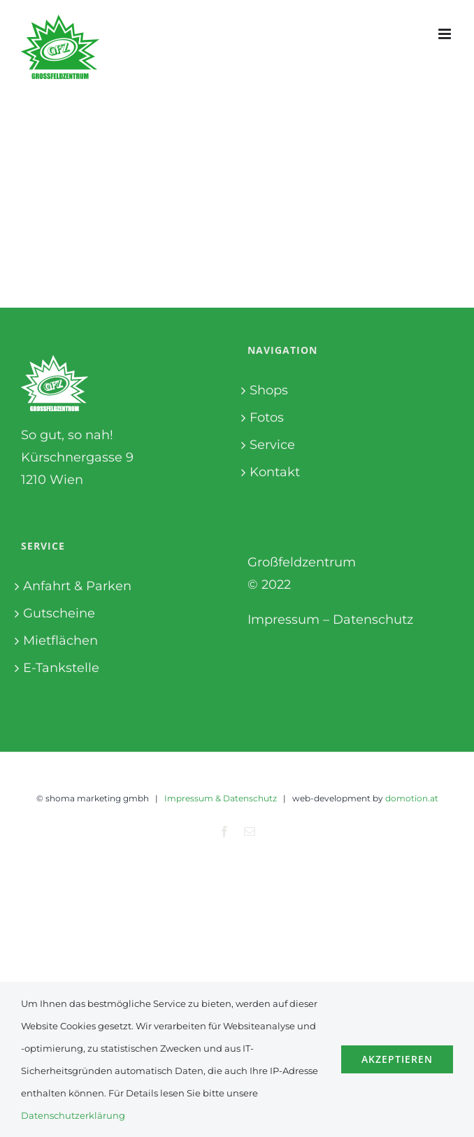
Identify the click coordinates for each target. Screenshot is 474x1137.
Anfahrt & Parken (77, 586)
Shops (269, 390)
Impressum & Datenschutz (220, 798)
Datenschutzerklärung (73, 1115)
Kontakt (275, 472)
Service (272, 444)
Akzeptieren (397, 1059)
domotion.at (411, 798)
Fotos (267, 417)
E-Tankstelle (61, 667)
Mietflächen (60, 640)
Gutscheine (59, 613)
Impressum (283, 619)
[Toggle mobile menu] (445, 34)
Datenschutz (373, 619)
